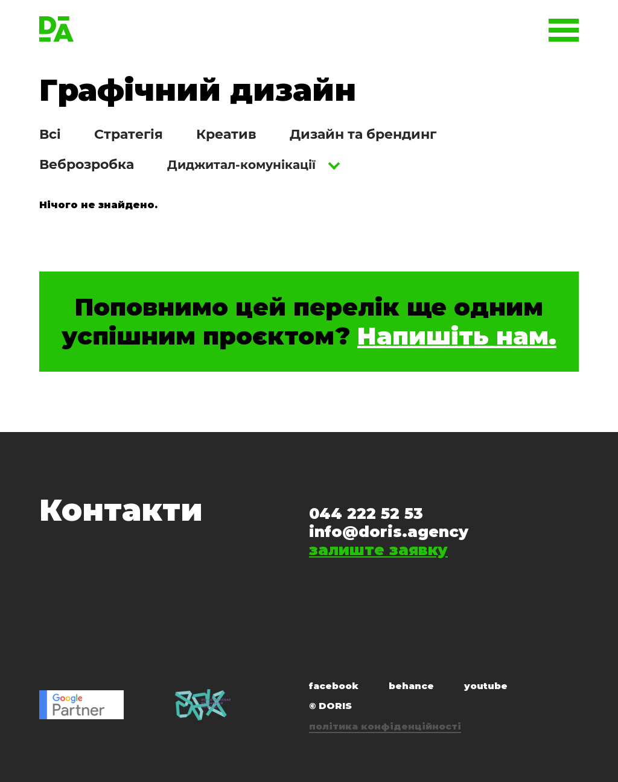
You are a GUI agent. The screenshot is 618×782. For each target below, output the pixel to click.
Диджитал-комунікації (241, 164)
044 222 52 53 (366, 513)
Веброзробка (86, 164)
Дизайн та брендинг (363, 134)
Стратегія (128, 134)
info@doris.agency (388, 532)
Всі (50, 134)
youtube (486, 685)
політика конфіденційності (385, 726)
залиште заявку (378, 550)
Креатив (226, 134)
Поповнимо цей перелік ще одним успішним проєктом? (309, 322)
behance (411, 685)
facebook (333, 685)
